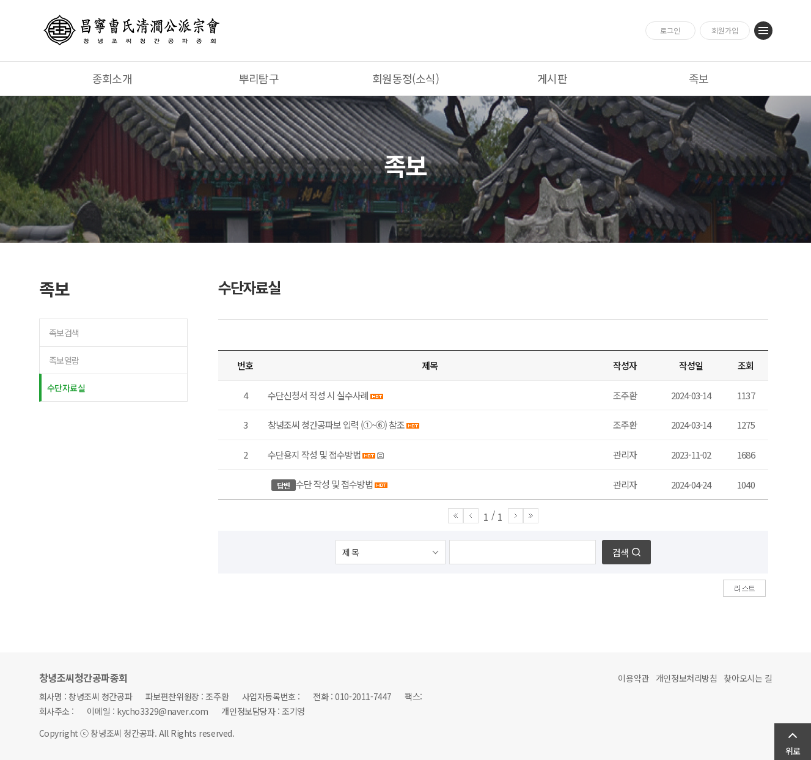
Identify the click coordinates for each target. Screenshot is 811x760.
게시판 (552, 78)
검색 (620, 552)
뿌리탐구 (259, 78)
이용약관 (633, 678)
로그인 (670, 30)
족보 (699, 78)
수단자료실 (66, 388)
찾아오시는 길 (748, 678)
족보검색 (64, 333)
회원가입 (724, 30)
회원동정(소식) (405, 78)
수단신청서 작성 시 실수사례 (318, 395)
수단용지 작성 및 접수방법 (314, 454)
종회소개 (112, 78)
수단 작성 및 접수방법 (334, 484)
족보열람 (64, 360)
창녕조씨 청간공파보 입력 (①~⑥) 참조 (336, 424)
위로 (792, 751)
